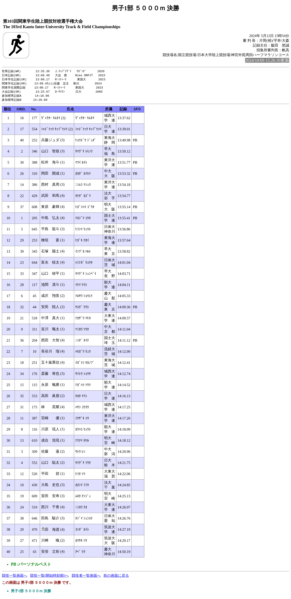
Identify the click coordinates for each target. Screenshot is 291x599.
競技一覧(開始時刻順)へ (49, 577)
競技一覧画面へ (14, 577)
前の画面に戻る (116, 577)
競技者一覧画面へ (86, 577)
